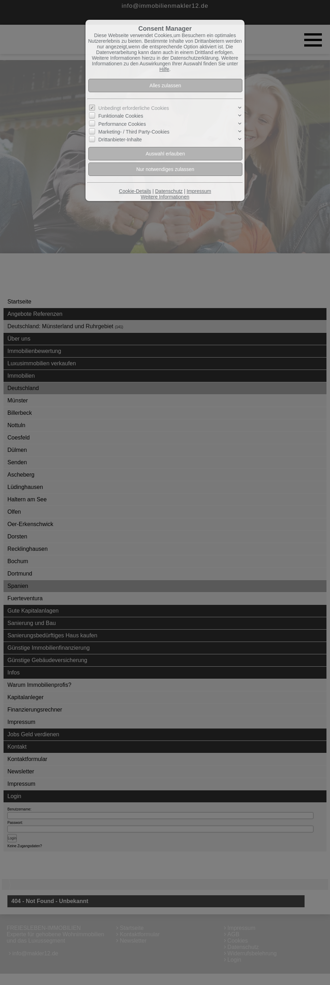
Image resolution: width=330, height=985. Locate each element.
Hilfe (164, 69)
